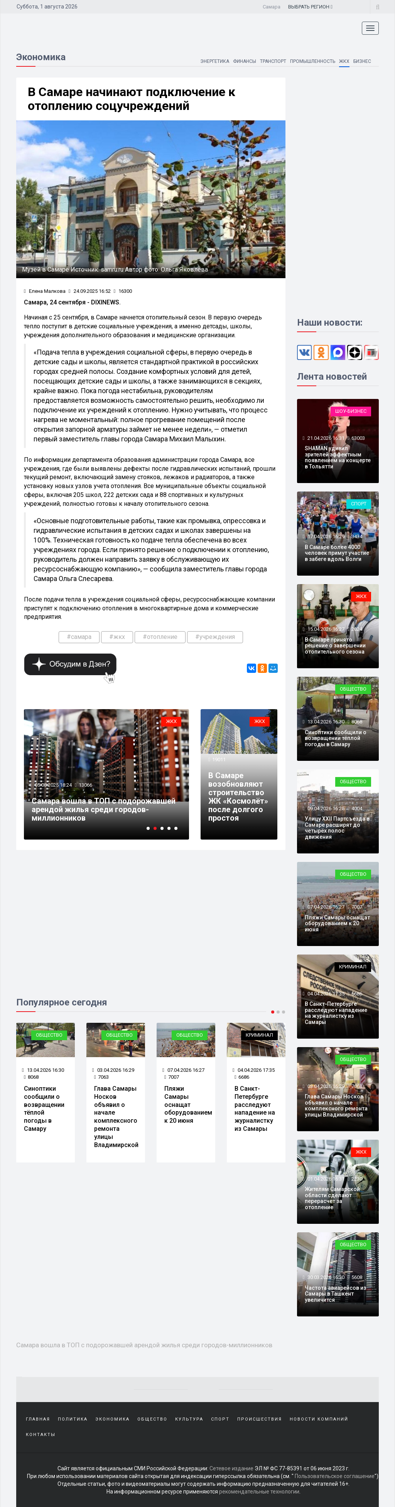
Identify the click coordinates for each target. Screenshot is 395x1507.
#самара (79, 636)
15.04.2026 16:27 (325, 629)
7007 (171, 1077)
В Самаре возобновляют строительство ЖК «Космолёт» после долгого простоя (238, 797)
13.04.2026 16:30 (43, 1070)
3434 (356, 536)
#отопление (160, 636)
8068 (31, 1077)
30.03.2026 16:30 (325, 1277)
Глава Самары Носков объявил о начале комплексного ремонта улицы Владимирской (116, 1117)
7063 (101, 1077)
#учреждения (215, 636)
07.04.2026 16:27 (183, 1070)
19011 (219, 759)
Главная (38, 1419)
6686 (242, 1077)
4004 (356, 808)
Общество (49, 1035)
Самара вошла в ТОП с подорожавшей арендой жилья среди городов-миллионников (104, 809)
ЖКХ (344, 61)
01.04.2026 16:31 (325, 1179)
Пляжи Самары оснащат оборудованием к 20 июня (188, 1104)
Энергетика (214, 61)
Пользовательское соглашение (335, 1476)
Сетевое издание (231, 1468)
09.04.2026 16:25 (325, 808)
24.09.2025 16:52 (90, 291)
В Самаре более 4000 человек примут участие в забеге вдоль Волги (337, 553)
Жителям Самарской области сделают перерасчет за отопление (332, 1198)
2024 (356, 629)
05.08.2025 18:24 (53, 785)
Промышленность (312, 61)
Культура (189, 1419)
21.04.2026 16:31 (325, 438)
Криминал (259, 1035)
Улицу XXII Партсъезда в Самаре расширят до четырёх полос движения (337, 828)
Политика (73, 1419)
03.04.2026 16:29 (113, 1070)
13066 (85, 785)
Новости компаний (319, 1419)
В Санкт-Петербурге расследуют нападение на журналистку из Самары (255, 1108)
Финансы (244, 61)
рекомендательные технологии (259, 1491)
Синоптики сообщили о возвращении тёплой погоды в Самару (44, 1108)
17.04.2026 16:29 (325, 536)
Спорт (358, 504)
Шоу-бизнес (350, 411)
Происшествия (259, 1419)
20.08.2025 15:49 (229, 752)
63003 (358, 438)
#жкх (117, 636)
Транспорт (273, 61)
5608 (356, 1277)
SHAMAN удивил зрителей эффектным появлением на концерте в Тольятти (338, 457)
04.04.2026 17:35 (254, 1070)
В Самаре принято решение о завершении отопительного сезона (335, 646)
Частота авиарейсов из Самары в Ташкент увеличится (335, 1294)
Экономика (112, 1419)
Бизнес (362, 61)
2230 (356, 1179)
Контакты (41, 1434)
